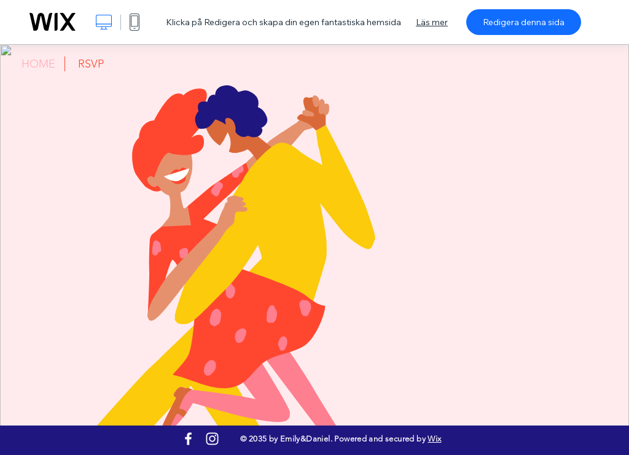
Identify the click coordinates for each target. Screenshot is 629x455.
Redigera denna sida (524, 22)
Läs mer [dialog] (432, 22)
